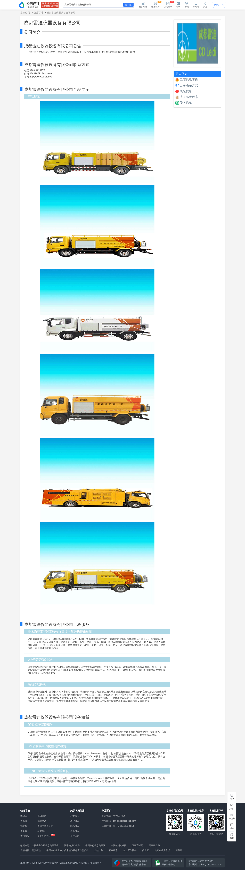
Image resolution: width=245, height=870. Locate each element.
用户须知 (74, 836)
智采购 (179, 850)
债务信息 (183, 102)
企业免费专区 (44, 836)
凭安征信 (36, 850)
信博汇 (145, 850)
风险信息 (183, 91)
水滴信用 (25, 12)
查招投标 (24, 836)
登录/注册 (219, 4)
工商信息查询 (186, 79)
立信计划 (98, 850)
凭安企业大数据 (162, 850)
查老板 (23, 821)
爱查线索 (113, 850)
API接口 (41, 831)
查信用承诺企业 (45, 826)
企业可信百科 (129, 850)
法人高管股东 (186, 97)
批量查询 (41, 821)
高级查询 (41, 815)
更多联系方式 (186, 85)
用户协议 (74, 821)
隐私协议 (74, 826)
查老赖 (23, 831)
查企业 (23, 815)
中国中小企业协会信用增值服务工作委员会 (67, 850)
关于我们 (74, 815)
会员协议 (74, 831)
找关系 (23, 826)
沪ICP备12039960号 (40, 863)
